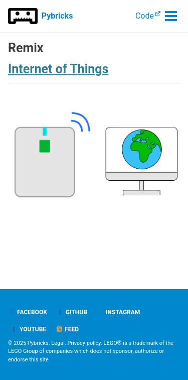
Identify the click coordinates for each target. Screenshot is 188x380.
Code (144, 16)
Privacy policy (84, 343)
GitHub (72, 312)
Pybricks (57, 16)
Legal (58, 343)
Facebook (27, 312)
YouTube (28, 329)
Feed (67, 329)
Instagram (118, 312)
